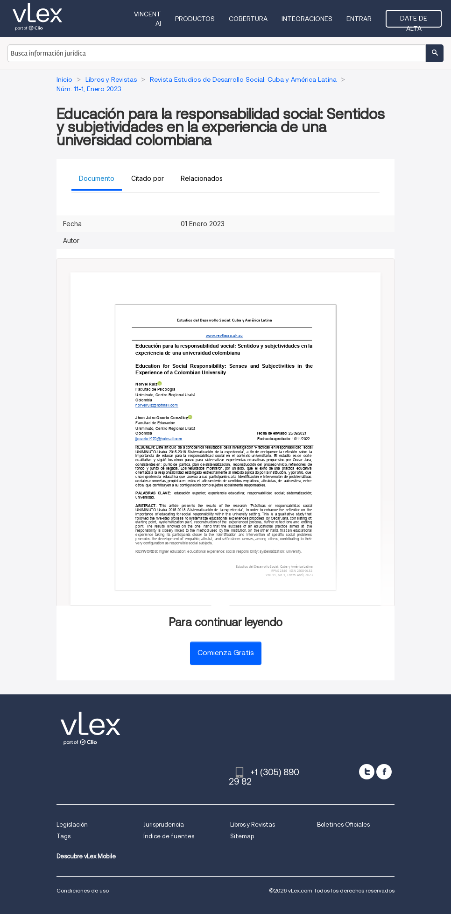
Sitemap (242, 836)
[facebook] (384, 771)
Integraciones (307, 18)
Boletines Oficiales (343, 824)
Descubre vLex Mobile (86, 856)
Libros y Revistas (252, 824)
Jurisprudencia (163, 824)
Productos (195, 18)
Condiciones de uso (82, 890)
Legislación (72, 824)
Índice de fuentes (168, 836)
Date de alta (413, 21)
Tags (63, 836)
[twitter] (366, 771)
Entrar (359, 18)
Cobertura (248, 18)
